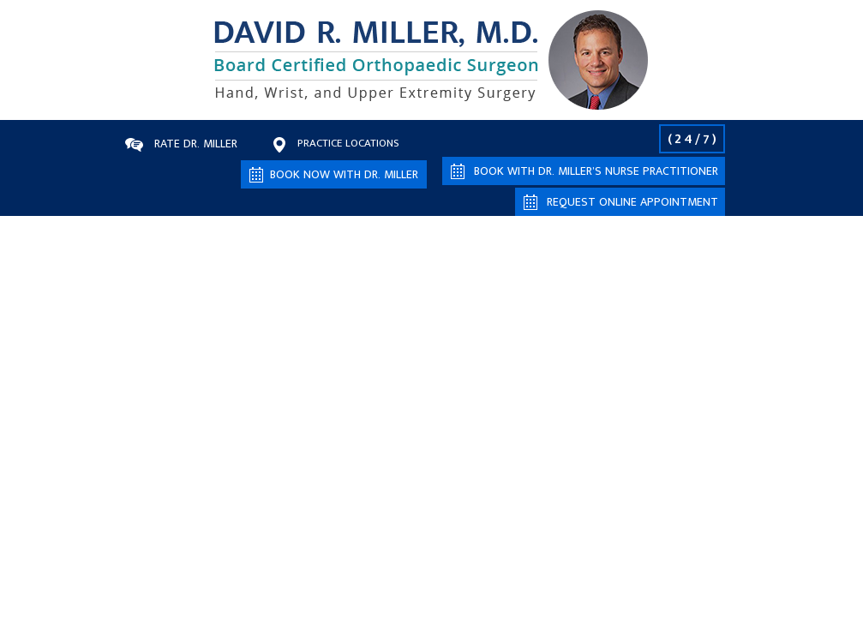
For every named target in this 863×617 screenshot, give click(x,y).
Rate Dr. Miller (195, 143)
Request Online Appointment (632, 202)
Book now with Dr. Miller (344, 174)
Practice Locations (348, 143)
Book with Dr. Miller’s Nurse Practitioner (596, 171)
